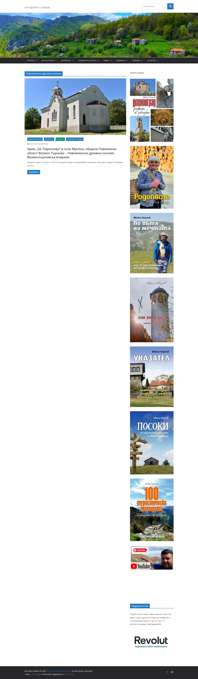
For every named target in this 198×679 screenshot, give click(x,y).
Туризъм (31, 60)
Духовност (66, 60)
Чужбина (136, 60)
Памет (106, 60)
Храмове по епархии (74, 139)
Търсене (170, 6)
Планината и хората (87, 60)
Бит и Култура (48, 60)
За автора (151, 60)
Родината (120, 60)
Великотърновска (35, 139)
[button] (36, 60)
